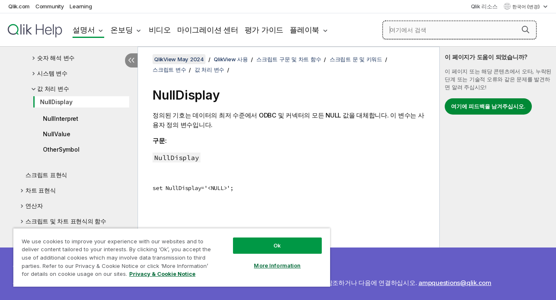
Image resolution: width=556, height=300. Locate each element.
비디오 (160, 29)
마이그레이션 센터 (207, 29)
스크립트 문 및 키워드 (356, 59)
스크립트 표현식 (46, 174)
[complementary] (498, 173)
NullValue (56, 134)
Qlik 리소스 (484, 6)
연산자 (34, 205)
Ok (277, 245)
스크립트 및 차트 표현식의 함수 (65, 221)
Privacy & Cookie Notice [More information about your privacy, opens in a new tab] (162, 273)
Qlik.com (19, 6)
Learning (81, 6)
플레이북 (304, 29)
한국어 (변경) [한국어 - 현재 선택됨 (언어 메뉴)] (526, 7)
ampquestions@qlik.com (454, 283)
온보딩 (121, 29)
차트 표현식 (40, 190)
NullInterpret (60, 118)
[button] (525, 29)
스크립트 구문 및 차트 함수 (288, 59)
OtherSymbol (61, 149)
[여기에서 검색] (459, 30)
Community (49, 6)
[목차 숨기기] (131, 60)
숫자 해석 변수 (56, 57)
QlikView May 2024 (179, 59)
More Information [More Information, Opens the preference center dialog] (277, 265)
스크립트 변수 (169, 69)
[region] (171, 257)
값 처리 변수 (53, 88)
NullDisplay (56, 101)
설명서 (84, 29)
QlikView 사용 (231, 59)
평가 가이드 (264, 29)
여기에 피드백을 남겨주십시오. (488, 106)
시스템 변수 (52, 73)
